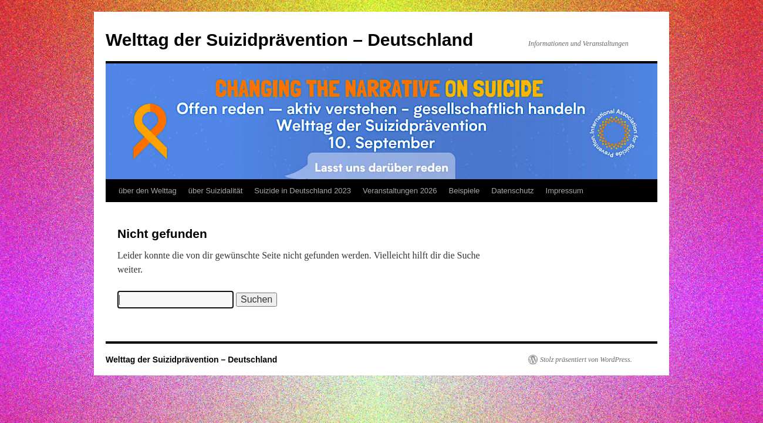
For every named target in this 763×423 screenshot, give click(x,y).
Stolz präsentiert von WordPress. (586, 359)
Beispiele (464, 190)
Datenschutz (512, 190)
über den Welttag (148, 190)
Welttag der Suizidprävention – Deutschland (289, 39)
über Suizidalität (215, 190)
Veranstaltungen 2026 (400, 190)
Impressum (564, 190)
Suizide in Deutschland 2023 (302, 190)
